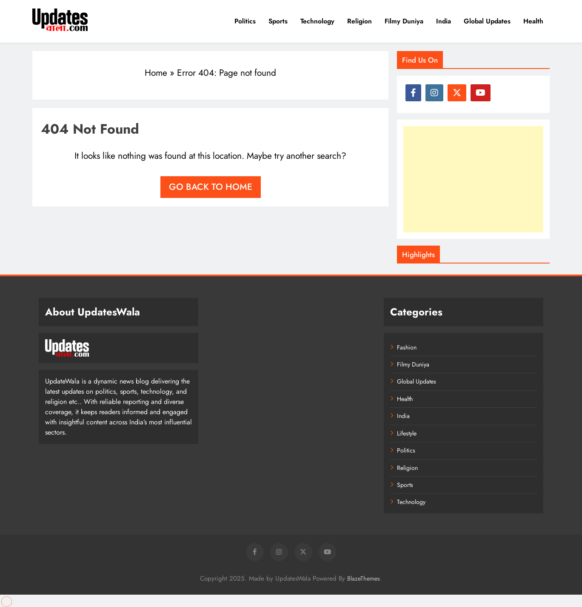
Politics (245, 21)
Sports (278, 21)
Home (156, 72)
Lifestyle (407, 433)
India (443, 21)
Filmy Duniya (404, 21)
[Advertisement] (473, 179)
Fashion (407, 347)
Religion (359, 21)
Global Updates (487, 21)
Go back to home (210, 186)
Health (533, 21)
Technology (317, 21)
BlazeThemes (363, 578)
